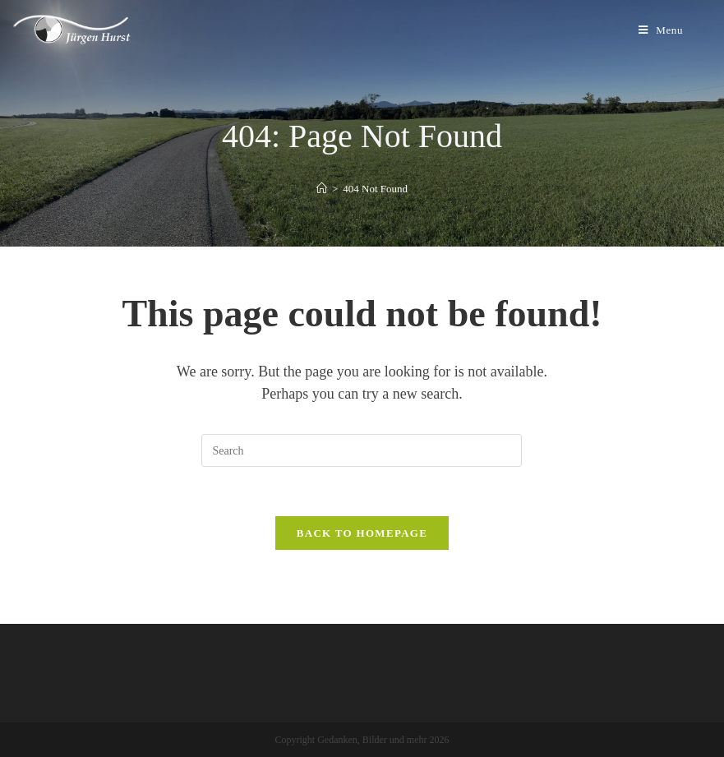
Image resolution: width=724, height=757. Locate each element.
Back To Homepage (362, 533)
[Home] (321, 188)
